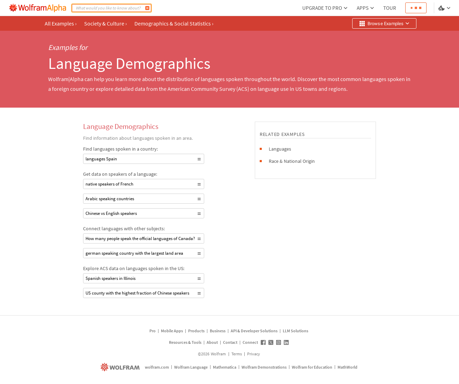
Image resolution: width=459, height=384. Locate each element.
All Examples (60, 23)
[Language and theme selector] (445, 8)
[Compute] (147, 8)
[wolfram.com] (120, 367)
